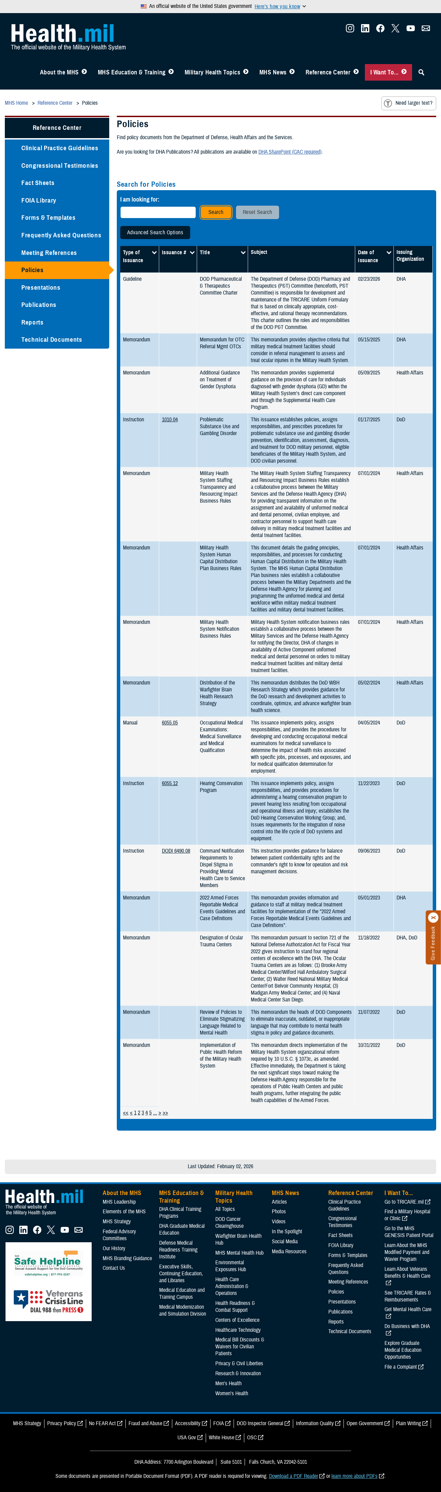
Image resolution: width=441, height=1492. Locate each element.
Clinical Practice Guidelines (60, 148)
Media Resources (289, 1251)
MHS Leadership (119, 1201)
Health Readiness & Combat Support (235, 1307)
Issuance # (174, 252)
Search (216, 212)
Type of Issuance (133, 256)
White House (221, 1437)
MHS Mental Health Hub (239, 1252)
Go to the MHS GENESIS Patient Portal (408, 1232)
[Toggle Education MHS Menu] (171, 72)
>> (165, 1112)
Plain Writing (408, 1423)
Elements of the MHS (124, 1211)
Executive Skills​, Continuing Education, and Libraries (181, 1273)
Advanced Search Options (155, 232)
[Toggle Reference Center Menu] (356, 72)
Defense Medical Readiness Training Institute (178, 1249)
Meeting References (49, 253)
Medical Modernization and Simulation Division (182, 1310)
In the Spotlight (287, 1231)
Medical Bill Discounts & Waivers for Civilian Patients (239, 1346)
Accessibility (188, 1423)
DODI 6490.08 (176, 850)
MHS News (273, 72)
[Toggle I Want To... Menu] (404, 72)
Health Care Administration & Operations (231, 1286)
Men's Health (228, 1383)
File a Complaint (400, 1367)
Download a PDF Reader (293, 1476)
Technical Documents (51, 339)
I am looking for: (140, 199)
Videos (279, 1221)
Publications (39, 305)
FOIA (218, 1423)
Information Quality (315, 1423)
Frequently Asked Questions (61, 235)
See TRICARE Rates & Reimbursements (407, 1296)
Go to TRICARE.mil (404, 1201)
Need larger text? (408, 103)
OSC (252, 1437)
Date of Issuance (368, 256)
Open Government (365, 1423)
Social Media (285, 1241)
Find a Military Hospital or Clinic (407, 1215)
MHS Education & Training (132, 72)
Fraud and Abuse (145, 1423)
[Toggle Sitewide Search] (421, 72)
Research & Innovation (238, 1373)
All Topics (225, 1209)
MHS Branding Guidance (127, 1258)
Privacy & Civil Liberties (239, 1363)
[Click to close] (433, 918)
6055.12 (170, 783)
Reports (32, 322)
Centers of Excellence (237, 1320)
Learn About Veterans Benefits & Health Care (407, 1272)
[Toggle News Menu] (292, 72)
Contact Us (114, 1268)
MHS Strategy (117, 1221)
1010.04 (170, 419)
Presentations (41, 287)
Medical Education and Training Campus (182, 1293)
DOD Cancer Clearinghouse (229, 1222)
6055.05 (170, 722)
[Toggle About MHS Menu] (84, 72)
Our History (114, 1248)
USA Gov (186, 1437)
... (155, 1112)
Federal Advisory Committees (119, 1235)
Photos (279, 1211)
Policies (32, 270)
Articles (279, 1201)
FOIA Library (39, 200)
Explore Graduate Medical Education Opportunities (402, 1350)
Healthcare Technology (238, 1330)
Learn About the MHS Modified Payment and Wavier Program (406, 1252)
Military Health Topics (212, 72)
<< (126, 1112)
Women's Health (231, 1393)
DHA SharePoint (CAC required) (289, 151)
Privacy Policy (61, 1423)
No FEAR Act (102, 1423)
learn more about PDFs (354, 1476)
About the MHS (59, 72)
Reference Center (328, 72)
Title (205, 252)
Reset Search (257, 212)
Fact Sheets (37, 183)
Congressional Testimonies (60, 165)
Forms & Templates (48, 218)
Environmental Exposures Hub (230, 1266)
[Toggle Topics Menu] (245, 72)
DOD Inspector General (260, 1423)
